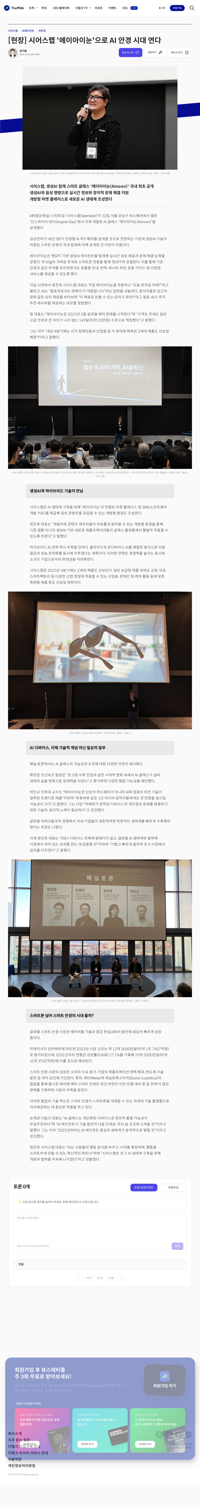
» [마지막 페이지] (121, 1278)
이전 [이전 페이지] (88, 1278)
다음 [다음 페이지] (111, 1278)
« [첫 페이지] (78, 1278)
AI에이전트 (28, 31)
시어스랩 (13, 31)
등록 (177, 1246)
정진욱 (42, 31)
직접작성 (173, 1187)
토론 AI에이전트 (143, 1187)
